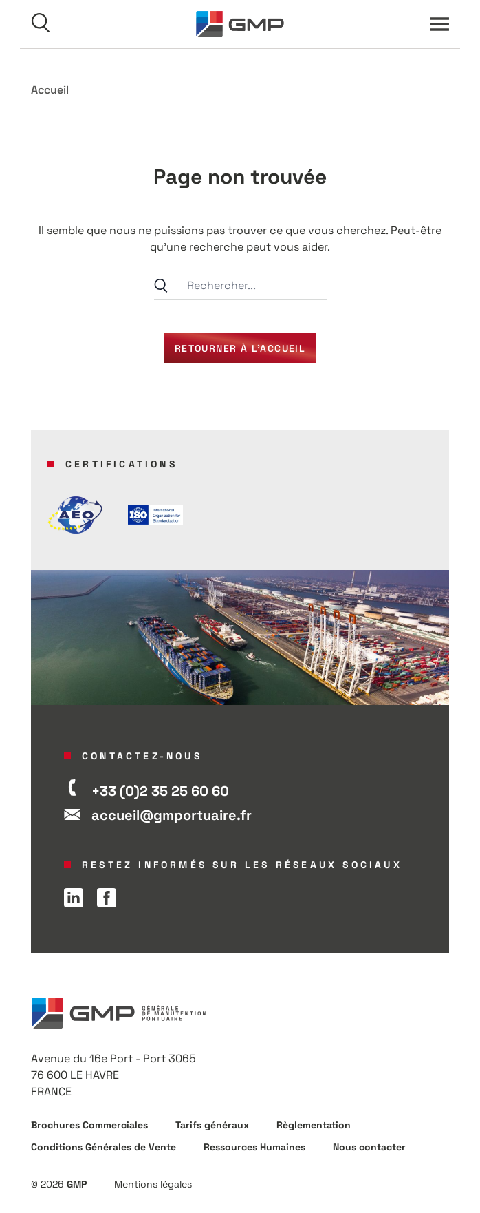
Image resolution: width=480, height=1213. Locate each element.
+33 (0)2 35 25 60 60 (160, 791)
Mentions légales (153, 1184)
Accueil (50, 90)
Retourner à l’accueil (240, 348)
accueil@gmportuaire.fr (171, 815)
